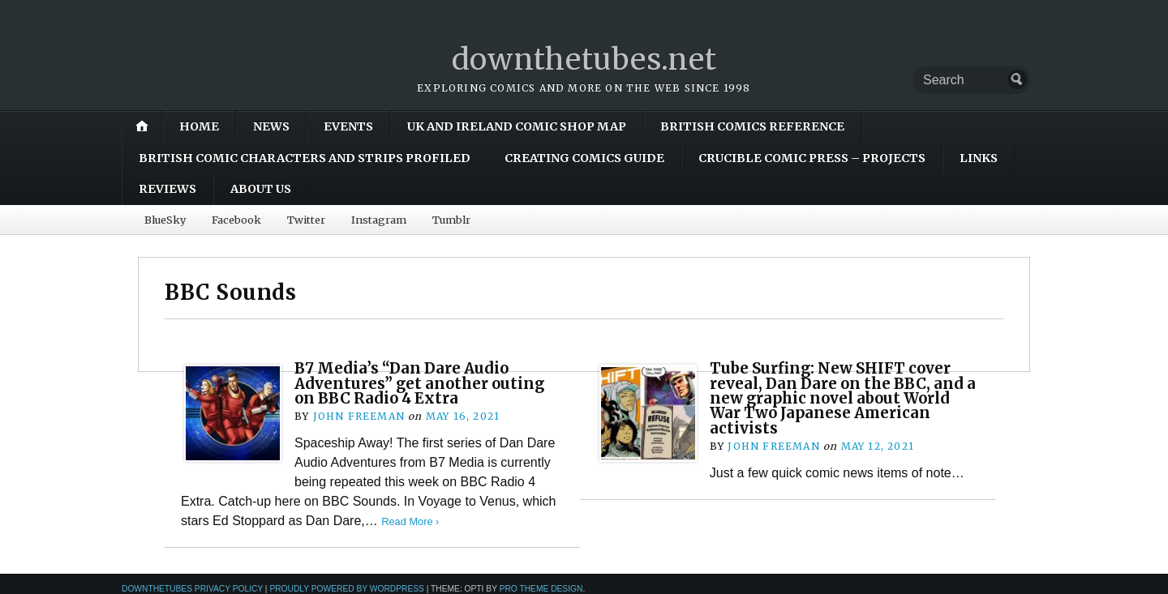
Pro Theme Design (541, 588)
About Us (260, 189)
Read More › (410, 521)
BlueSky (165, 219)
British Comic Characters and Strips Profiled (304, 158)
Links (979, 158)
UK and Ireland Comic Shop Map (516, 126)
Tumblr (451, 219)
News (271, 126)
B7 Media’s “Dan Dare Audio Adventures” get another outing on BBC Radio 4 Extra (419, 383)
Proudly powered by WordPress (346, 588)
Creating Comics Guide (584, 158)
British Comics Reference (752, 126)
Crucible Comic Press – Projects (811, 158)
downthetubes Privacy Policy (192, 588)
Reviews (167, 189)
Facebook (236, 219)
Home (199, 126)
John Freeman (359, 416)
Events (348, 126)
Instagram (378, 219)
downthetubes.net (584, 59)
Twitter (306, 219)
